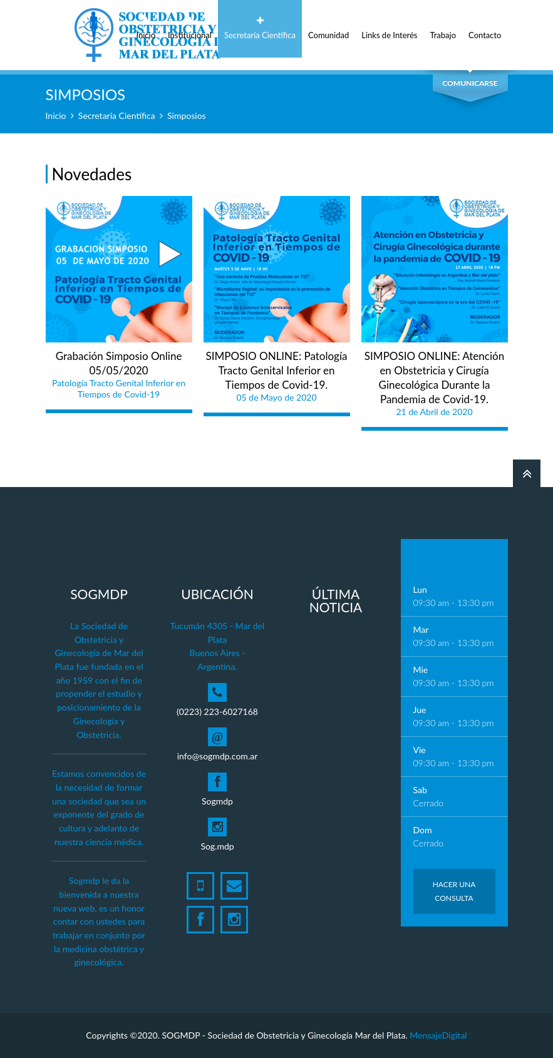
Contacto (484, 28)
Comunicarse (469, 83)
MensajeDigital (438, 1035)
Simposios (186, 115)
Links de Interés (389, 28)
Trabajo (443, 28)
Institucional (190, 28)
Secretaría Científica (260, 28)
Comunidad (328, 28)
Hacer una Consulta (454, 891)
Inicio (145, 28)
